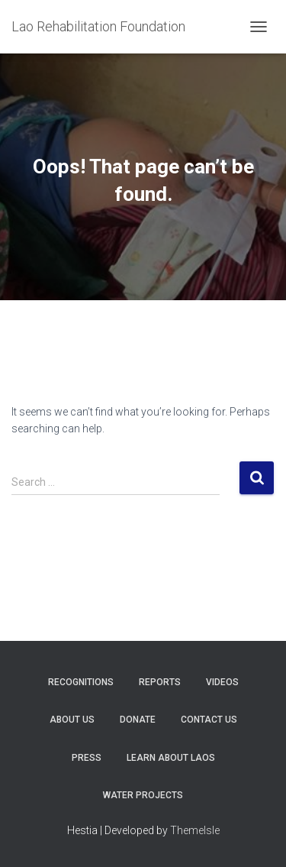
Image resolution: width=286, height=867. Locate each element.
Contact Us (209, 719)
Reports (160, 682)
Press (86, 757)
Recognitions (81, 682)
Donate (138, 719)
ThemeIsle (195, 830)
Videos (222, 682)
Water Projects (143, 795)
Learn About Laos (171, 757)
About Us (72, 719)
